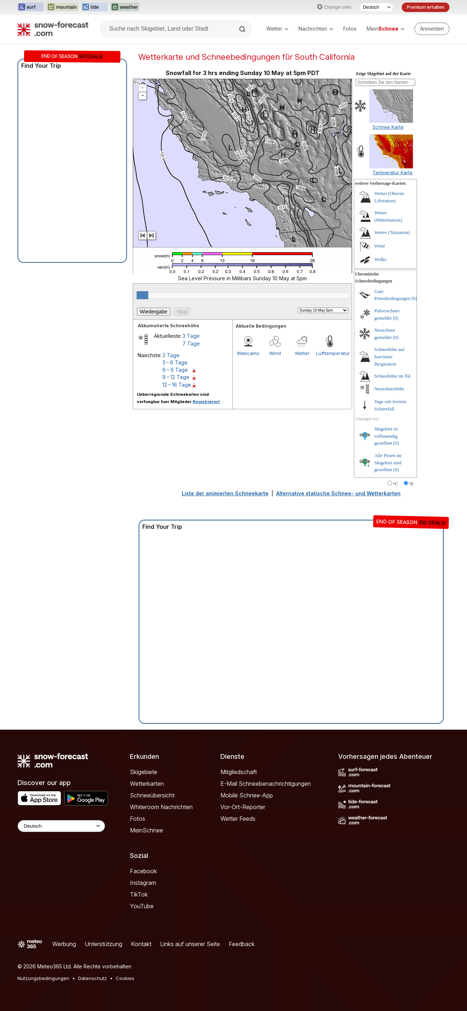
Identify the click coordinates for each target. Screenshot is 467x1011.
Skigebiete (143, 772)
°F (411, 484)
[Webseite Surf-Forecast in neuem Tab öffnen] (31, 7)
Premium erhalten (425, 7)
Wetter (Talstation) (392, 232)
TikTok (139, 894)
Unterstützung (103, 944)
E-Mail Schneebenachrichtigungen (265, 783)
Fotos (349, 29)
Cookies (125, 978)
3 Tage (191, 336)
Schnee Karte (388, 127)
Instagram (143, 882)
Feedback (242, 944)
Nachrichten (315, 29)
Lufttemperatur (329, 353)
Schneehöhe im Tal (392, 376)
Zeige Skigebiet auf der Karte (383, 73)
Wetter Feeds (237, 818)
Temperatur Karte (393, 172)
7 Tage (191, 343)
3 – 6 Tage (175, 362)
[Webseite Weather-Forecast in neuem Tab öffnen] (125, 7)
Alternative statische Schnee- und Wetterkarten (338, 493)
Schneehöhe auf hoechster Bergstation (389, 356)
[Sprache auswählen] (376, 7)
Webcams (248, 353)
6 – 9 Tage (175, 370)
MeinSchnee (146, 830)
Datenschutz (92, 978)
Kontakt (141, 944)
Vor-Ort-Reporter (242, 807)
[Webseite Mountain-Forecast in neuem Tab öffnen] (62, 7)
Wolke (380, 259)
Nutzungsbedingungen (43, 978)
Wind (275, 353)
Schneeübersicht (152, 795)
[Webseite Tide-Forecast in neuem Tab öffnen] (94, 7)
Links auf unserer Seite (190, 944)
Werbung (64, 944)
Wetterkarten (147, 783)
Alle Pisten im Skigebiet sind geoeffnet (387, 462)
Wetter (277, 29)
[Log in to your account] (431, 29)
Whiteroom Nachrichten (161, 807)
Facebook (143, 871)
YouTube (142, 906)
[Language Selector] (61, 826)
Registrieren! (206, 401)
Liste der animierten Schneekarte (225, 493)
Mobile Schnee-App (246, 795)
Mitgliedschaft (238, 772)
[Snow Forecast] (53, 29)
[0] (414, 298)
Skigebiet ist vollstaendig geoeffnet (386, 436)
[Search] (243, 29)
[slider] (142, 295)
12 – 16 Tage (176, 385)
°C (395, 484)
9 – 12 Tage (175, 377)
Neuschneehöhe (389, 388)
